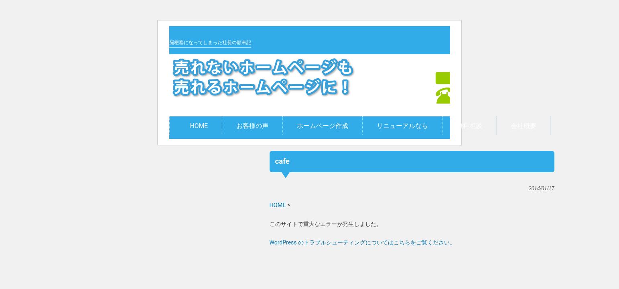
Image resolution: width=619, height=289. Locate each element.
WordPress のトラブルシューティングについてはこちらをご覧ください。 (363, 242)
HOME (278, 205)
